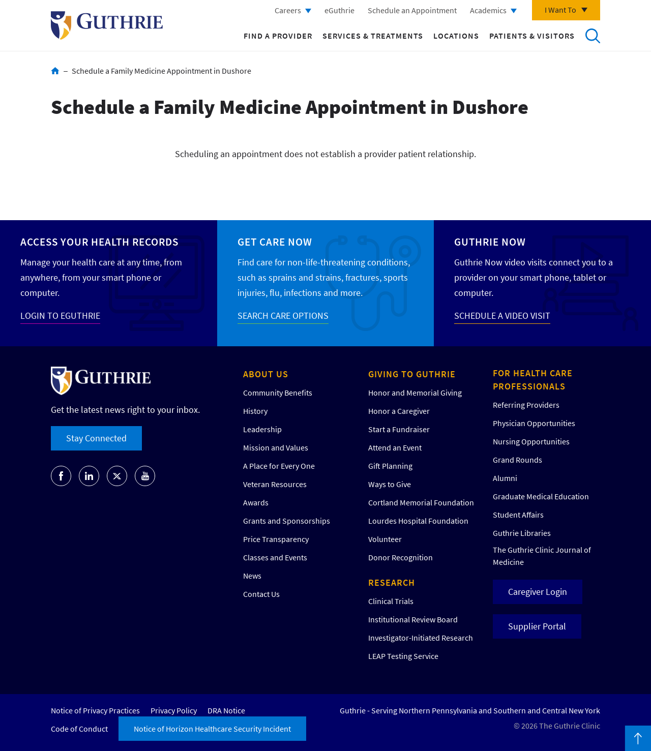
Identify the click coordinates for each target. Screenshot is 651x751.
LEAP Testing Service (403, 656)
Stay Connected (96, 438)
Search (592, 35)
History (255, 411)
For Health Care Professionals (533, 379)
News (252, 575)
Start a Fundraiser (399, 429)
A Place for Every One (279, 466)
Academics (488, 10)
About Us (265, 374)
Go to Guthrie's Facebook (61, 476)
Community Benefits (277, 392)
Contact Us (261, 594)
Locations (456, 36)
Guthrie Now (490, 242)
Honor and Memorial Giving (415, 392)
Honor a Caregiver (399, 411)
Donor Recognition (400, 557)
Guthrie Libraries (522, 533)
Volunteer (385, 539)
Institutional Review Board (413, 619)
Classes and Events (275, 557)
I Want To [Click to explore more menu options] (560, 10)
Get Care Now (275, 242)
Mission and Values (275, 447)
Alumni (505, 478)
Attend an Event (395, 447)
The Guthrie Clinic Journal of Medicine (542, 556)
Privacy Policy (174, 710)
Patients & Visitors (532, 36)
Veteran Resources (275, 484)
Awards (256, 502)
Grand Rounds (517, 460)
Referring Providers (526, 405)
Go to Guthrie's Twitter (117, 476)
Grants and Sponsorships (286, 521)
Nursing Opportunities (531, 441)
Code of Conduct (79, 729)
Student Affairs (518, 514)
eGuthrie (339, 10)
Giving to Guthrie (412, 374)
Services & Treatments (372, 36)
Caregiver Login (537, 591)
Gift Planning (390, 466)
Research (391, 582)
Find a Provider (278, 36)
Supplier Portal (537, 626)
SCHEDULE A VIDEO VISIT (502, 315)
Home (55, 70)
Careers (288, 10)
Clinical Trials (390, 601)
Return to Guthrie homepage (107, 25)
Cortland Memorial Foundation (421, 502)
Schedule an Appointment (412, 10)
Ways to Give (389, 484)
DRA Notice (226, 710)
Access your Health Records (99, 242)
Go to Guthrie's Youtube (145, 476)
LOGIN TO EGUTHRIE (60, 315)
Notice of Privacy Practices (95, 710)
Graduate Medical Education (541, 496)
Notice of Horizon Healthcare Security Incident (212, 729)
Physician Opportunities (534, 423)
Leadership (262, 429)
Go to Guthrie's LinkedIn (89, 476)
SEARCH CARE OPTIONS (283, 315)
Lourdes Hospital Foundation (418, 521)
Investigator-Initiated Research (420, 638)
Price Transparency (276, 539)
